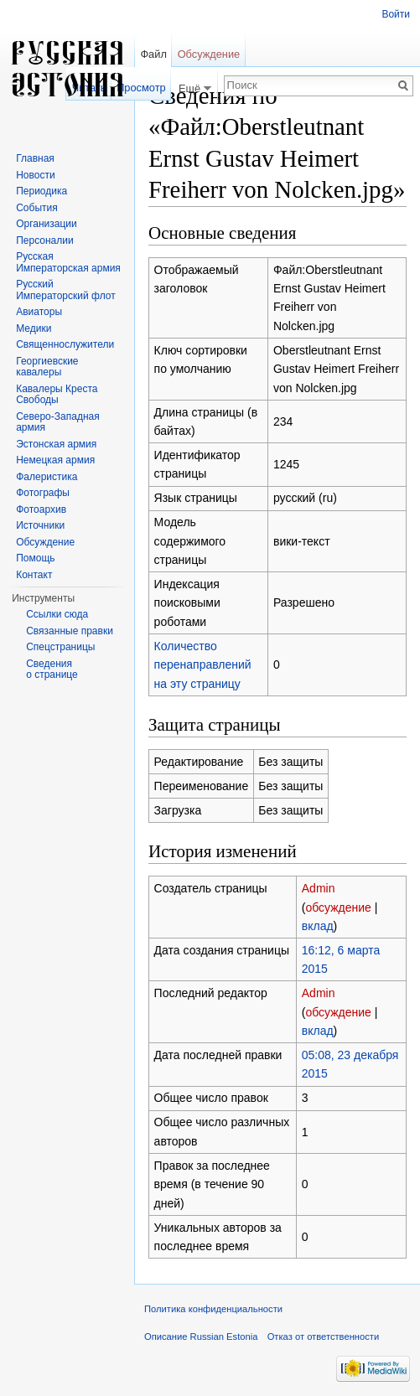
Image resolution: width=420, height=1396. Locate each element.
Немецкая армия (55, 460)
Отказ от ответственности (323, 1336)
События (37, 208)
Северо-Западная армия (58, 422)
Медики (33, 328)
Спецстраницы (60, 647)
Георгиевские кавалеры (47, 367)
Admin (318, 888)
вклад (318, 926)
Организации (46, 224)
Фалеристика (46, 477)
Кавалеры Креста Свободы (56, 394)
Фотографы (43, 493)
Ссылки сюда (57, 614)
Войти (395, 14)
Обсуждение (209, 54)
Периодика (41, 191)
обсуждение (338, 907)
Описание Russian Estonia (200, 1336)
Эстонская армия (56, 444)
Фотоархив (41, 509)
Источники (40, 525)
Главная (35, 158)
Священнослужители (65, 344)
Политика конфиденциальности (213, 1309)
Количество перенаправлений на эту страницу (202, 664)
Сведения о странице (52, 669)
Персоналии (45, 240)
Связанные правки (69, 631)
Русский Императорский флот (65, 290)
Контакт (34, 575)
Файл (153, 54)
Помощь (35, 558)
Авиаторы (39, 312)
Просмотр (141, 87)
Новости (35, 175)
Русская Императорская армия (68, 262)
